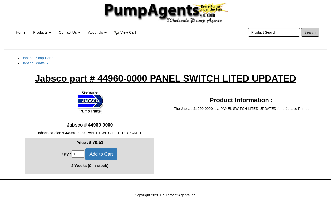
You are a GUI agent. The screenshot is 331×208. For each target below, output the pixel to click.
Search (310, 32)
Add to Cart (101, 154)
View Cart (125, 32)
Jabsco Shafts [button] (35, 63)
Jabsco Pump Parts (37, 58)
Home (20, 32)
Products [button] (42, 32)
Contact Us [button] (69, 32)
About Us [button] (97, 32)
